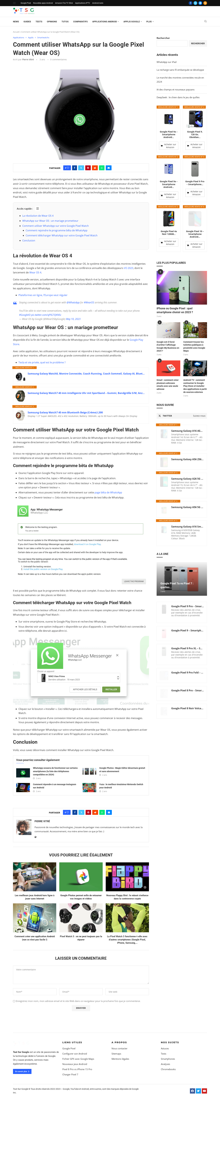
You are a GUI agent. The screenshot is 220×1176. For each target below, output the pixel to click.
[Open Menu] (14, 3)
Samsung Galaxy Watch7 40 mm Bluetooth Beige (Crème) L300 (65, 412)
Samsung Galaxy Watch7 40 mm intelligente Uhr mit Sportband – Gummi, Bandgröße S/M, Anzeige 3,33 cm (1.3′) (87, 393)
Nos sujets (170, 1110)
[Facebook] (190, 3)
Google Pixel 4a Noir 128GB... (169, 213)
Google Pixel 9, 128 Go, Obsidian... (195, 134)
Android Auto (97, 3)
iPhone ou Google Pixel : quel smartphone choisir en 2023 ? (175, 291)
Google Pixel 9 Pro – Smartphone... (194, 183)
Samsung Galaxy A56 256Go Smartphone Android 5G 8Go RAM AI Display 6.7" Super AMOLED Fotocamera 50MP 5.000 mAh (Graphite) (187, 440)
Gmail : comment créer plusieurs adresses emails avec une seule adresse (168, 365)
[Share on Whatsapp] (102, 167)
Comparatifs (80, 21)
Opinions (52, 21)
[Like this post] (68, 167)
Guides (27, 21)
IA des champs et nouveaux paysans (175, 89)
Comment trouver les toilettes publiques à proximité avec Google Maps (194, 327)
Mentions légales (120, 1126)
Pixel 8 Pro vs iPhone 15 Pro (77, 1137)
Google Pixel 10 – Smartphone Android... (195, 215)
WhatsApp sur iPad (166, 61)
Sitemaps (116, 1121)
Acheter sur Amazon (170, 146)
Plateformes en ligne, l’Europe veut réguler (43, 295)
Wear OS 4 (35, 272)
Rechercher (163, 37)
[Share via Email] (109, 167)
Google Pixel (26, 3)
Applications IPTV (82, 3)
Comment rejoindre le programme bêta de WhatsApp (56, 230)
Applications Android (104, 21)
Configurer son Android (74, 1121)
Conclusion (28, 240)
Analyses (165, 1132)
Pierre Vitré (28, 59)
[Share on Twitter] (81, 167)
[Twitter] (195, 3)
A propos (119, 1110)
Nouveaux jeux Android (74, 1132)
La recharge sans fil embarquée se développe (180, 69)
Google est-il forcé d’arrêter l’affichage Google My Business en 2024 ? (168, 327)
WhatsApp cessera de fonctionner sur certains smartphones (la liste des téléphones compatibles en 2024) (55, 838)
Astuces (165, 1116)
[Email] (200, 3)
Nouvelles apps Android (43, 3)
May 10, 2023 (73, 319)
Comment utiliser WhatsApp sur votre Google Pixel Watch (55, 225)
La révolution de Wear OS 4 (37, 215)
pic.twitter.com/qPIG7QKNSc (46, 315)
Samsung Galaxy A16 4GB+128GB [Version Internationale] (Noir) (187, 411)
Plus (149, 21)
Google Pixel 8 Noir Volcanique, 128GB (187, 689)
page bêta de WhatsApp (108, 492)
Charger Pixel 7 (70, 1142)
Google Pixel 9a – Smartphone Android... (169, 134)
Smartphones (168, 1126)
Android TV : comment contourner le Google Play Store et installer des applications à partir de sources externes (195, 367)
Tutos (65, 21)
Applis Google (131, 21)
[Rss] (205, 3)
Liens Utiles (72, 1110)
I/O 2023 (128, 268)
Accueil (16, 31)
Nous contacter (119, 1116)
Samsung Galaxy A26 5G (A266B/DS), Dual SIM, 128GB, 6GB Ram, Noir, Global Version (187, 459)
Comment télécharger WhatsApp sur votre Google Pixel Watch (61, 235)
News (16, 21)
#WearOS (89, 302)
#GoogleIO (25, 315)
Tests (39, 21)
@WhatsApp (73, 302)
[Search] (205, 21)
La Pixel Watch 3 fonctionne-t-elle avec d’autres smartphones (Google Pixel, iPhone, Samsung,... (127, 1007)
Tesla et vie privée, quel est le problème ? (42, 362)
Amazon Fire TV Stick (64, 3)
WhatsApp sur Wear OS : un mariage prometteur (50, 220)
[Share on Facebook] (74, 167)
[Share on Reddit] (95, 167)
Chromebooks (168, 1137)
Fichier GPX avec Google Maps (78, 1126)
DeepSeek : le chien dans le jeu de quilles (178, 97)
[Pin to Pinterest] (88, 167)
